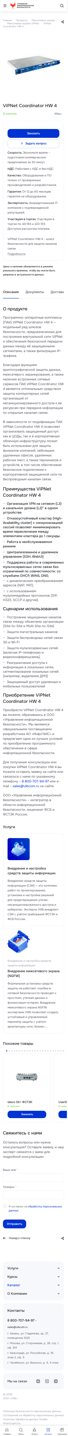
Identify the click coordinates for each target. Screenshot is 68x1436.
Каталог (13, 1285)
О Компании (17, 1294)
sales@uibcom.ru (26, 786)
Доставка (58, 292)
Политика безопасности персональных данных (32, 1411)
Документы (35, 292)
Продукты (21, 20)
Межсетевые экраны (43, 20)
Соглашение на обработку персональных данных (33, 1415)
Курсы (12, 1277)
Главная (7, 20)
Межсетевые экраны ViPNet (23, 23)
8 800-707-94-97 (35, 781)
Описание (11, 292)
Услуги (12, 1268)
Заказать (33, 133)
